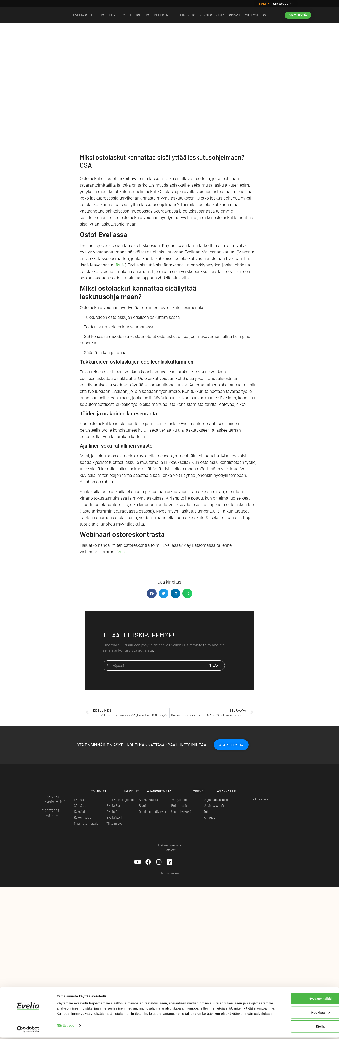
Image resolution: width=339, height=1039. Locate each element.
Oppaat (234, 15)
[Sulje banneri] (332, 993)
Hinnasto (187, 15)
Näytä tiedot (66, 1030)
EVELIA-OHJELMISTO (88, 15)
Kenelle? (117, 15)
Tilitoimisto (139, 15)
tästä (119, 265)
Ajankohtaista (212, 15)
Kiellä (292, 1026)
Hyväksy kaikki (292, 998)
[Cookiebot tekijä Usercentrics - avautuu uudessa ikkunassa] (28, 1030)
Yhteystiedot (256, 15)
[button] (152, 593)
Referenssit (164, 15)
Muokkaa (292, 1012)
